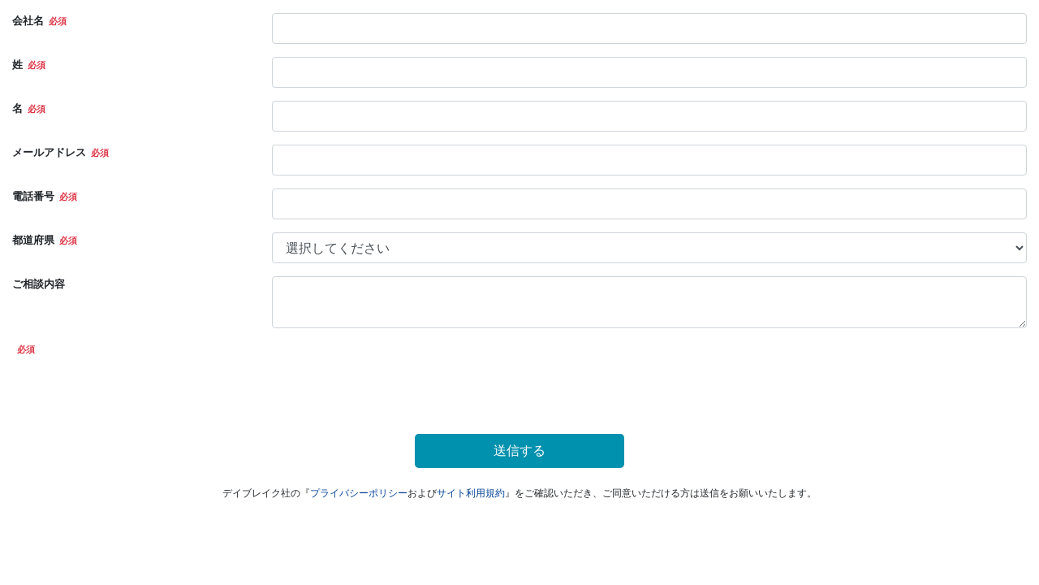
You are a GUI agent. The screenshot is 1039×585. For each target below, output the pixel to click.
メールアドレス (49, 152)
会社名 (28, 21)
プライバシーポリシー (358, 493)
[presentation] (395, 373)
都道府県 (33, 240)
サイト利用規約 (471, 493)
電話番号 (33, 196)
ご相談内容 (38, 284)
